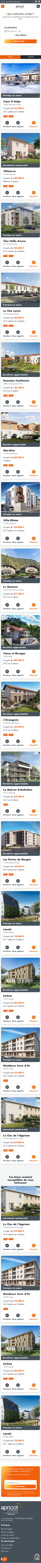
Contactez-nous (6, 1548)
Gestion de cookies (7, 1535)
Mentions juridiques (7, 1532)
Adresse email (8, 1479)
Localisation (10, 28)
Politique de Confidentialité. (14, 1494)
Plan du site (4, 1551)
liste (10, 57)
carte (31, 57)
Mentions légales (6, 1529)
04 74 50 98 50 (7, 1520)
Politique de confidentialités (10, 1538)
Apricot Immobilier (7, 1545)
